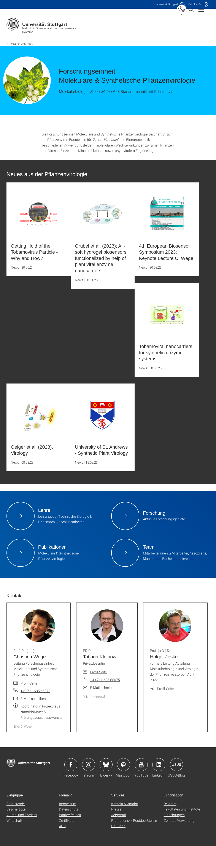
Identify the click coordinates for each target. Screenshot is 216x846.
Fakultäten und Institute (182, 809)
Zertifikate (66, 820)
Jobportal (118, 814)
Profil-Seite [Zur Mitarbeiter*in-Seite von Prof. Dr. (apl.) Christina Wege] (29, 683)
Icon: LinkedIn (158, 764)
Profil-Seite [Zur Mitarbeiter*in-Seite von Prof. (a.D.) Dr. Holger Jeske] (165, 688)
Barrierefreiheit (70, 814)
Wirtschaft (14, 820)
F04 (195, 4)
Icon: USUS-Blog (176, 764)
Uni (166, 4)
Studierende (15, 803)
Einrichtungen (174, 814)
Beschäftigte (15, 809)
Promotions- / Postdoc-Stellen (134, 820)
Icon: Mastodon (123, 764)
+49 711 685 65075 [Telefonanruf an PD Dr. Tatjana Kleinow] (105, 679)
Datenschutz (68, 809)
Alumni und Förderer (21, 814)
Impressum (67, 803)
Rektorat (170, 803)
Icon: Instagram (88, 764)
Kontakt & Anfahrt (124, 803)
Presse (116, 809)
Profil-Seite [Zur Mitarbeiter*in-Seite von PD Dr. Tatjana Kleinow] (98, 672)
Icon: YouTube (141, 764)
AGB (62, 825)
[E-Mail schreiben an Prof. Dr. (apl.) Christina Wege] (29, 698)
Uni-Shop (118, 825)
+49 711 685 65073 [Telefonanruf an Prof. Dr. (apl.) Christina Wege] (35, 690)
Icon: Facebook (70, 764)
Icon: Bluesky (106, 764)
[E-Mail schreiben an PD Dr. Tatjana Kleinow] (99, 687)
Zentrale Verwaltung (179, 820)
